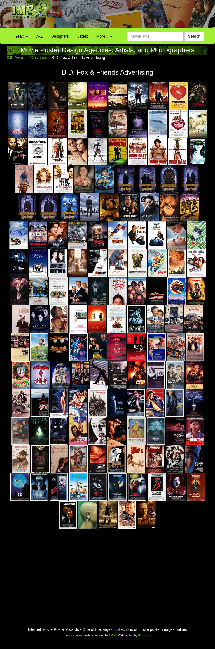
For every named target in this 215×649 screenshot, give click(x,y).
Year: (21, 36)
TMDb (112, 635)
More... (104, 36)
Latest (82, 36)
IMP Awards (17, 57)
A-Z (39, 36)
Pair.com (143, 635)
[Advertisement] (134, 15)
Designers (60, 36)
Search (194, 36)
